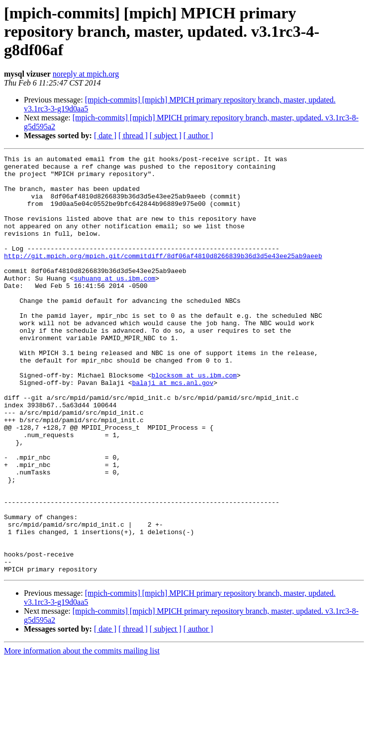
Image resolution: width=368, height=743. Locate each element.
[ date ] (105, 135)
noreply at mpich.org (86, 74)
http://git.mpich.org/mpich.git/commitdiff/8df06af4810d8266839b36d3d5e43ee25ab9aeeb (163, 276)
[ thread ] (133, 135)
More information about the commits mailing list (82, 734)
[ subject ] (166, 135)
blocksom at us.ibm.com (194, 419)
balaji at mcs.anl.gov (172, 428)
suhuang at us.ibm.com (114, 303)
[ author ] (198, 135)
